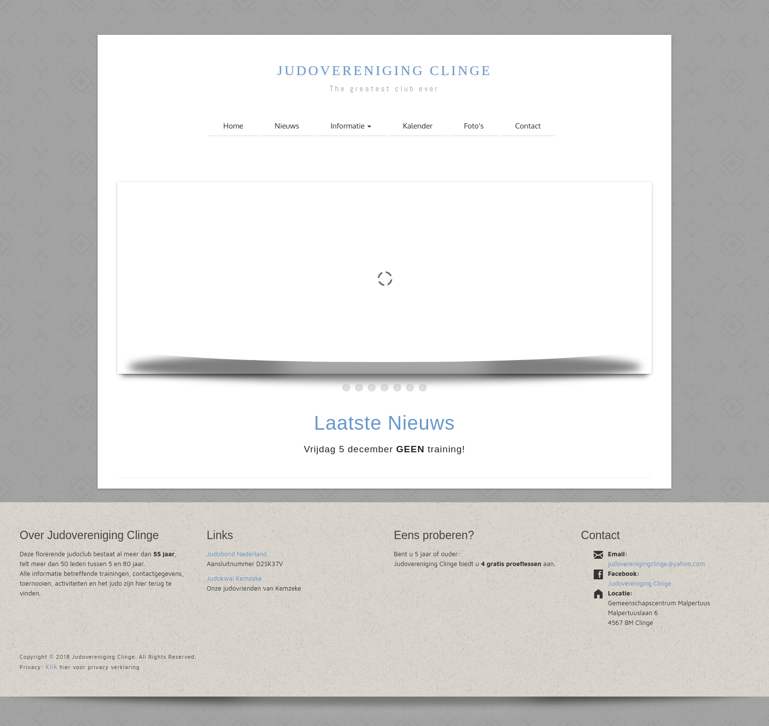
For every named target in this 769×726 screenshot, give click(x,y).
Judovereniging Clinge (384, 70)
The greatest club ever (384, 88)
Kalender (418, 125)
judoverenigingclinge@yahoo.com (656, 564)
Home (233, 125)
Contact (527, 125)
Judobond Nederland (237, 554)
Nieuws (287, 125)
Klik (52, 667)
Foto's (474, 125)
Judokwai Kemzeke (234, 578)
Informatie (351, 125)
